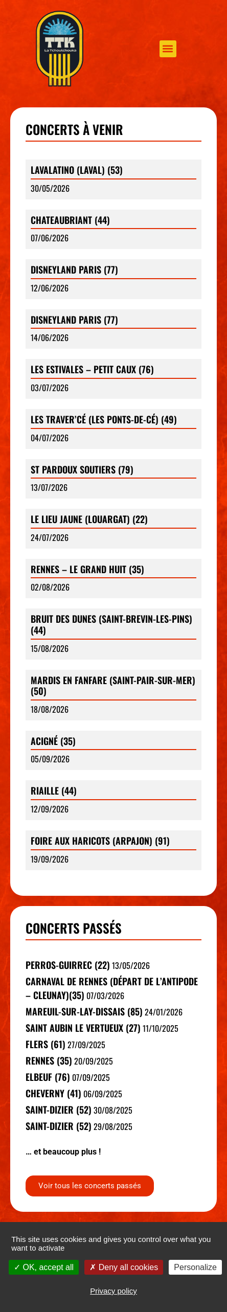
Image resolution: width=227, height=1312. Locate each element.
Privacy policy (113, 1290)
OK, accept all (44, 1267)
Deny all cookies (123, 1267)
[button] (168, 48)
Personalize (195, 1267)
